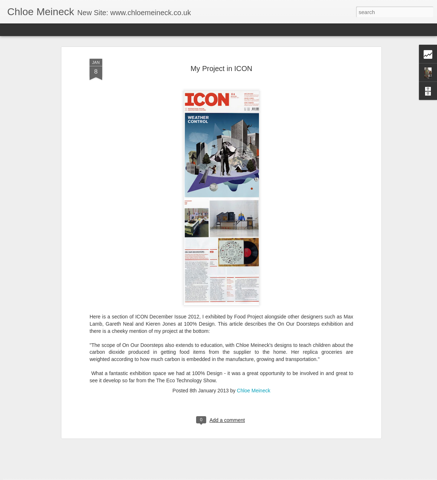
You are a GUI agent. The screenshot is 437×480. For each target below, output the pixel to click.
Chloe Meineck (254, 362)
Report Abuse (262, 476)
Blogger (241, 476)
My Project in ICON (221, 40)
